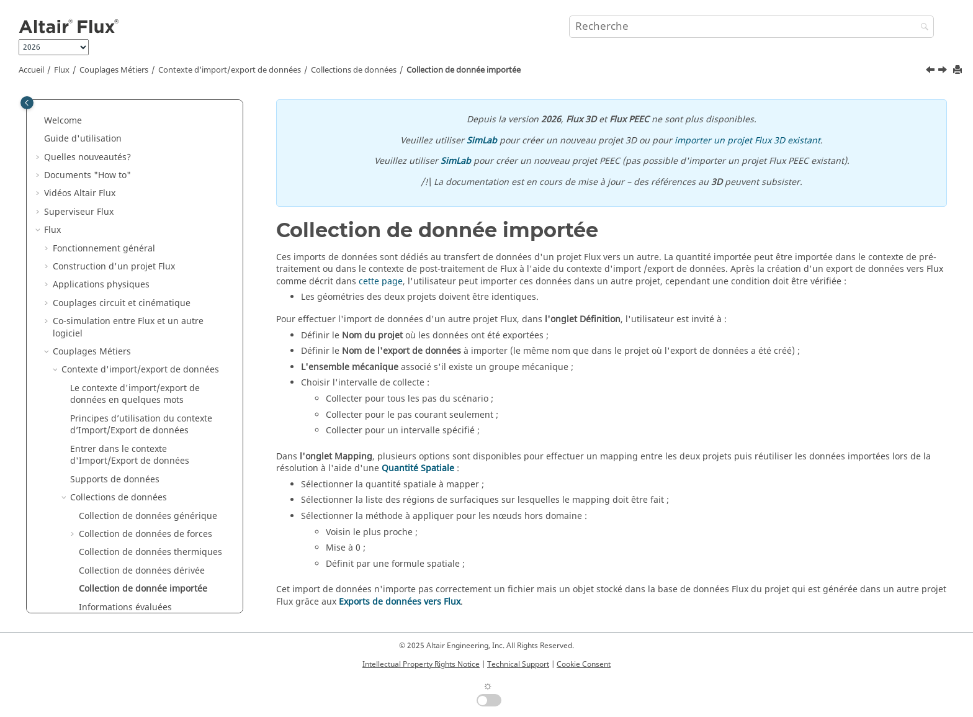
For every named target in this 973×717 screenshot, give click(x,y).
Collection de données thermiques (150, 234)
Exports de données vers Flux (399, 601)
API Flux (69, 399)
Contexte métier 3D (93, 381)
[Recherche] (921, 28)
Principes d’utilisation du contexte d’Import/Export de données (141, 107)
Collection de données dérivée (142, 253)
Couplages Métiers (113, 70)
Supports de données (114, 162)
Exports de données (111, 344)
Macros (59, 563)
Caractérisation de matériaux (104, 436)
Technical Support (518, 664)
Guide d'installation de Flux (101, 600)
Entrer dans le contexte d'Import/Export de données (129, 138)
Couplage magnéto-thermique (124, 362)
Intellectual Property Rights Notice (421, 664)
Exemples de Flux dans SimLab (108, 527)
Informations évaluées (125, 290)
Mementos (66, 545)
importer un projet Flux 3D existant (747, 140)
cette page (381, 281)
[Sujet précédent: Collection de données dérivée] (931, 71)
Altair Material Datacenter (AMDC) (115, 454)
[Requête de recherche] (751, 27)
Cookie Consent (584, 664)
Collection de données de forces (145, 216)
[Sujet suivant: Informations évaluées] (944, 71)
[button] (65, 102)
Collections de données (354, 70)
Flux (62, 70)
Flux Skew (64, 417)
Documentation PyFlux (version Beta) (120, 581)
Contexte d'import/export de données (229, 70)
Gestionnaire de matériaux (99, 472)
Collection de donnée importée (463, 70)
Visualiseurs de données (121, 326)
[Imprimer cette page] (959, 70)
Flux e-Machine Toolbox (93, 490)
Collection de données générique (148, 198)
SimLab (482, 140)
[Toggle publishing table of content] (27, 102)
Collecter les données (123, 308)
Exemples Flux (73, 508)
